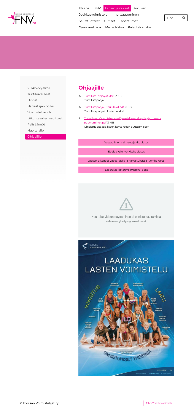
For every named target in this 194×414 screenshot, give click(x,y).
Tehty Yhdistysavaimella (159, 403)
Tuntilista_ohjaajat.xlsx (99, 96)
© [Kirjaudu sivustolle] (21, 403)
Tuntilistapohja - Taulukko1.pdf (104, 107)
